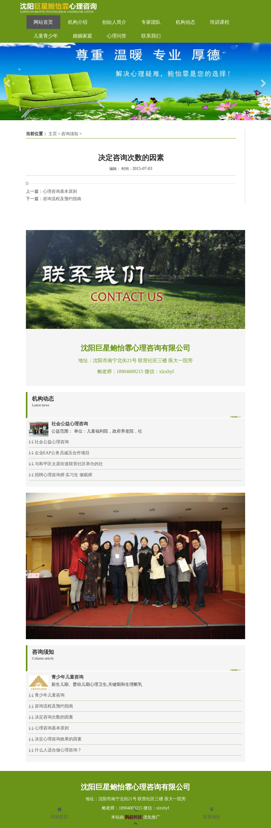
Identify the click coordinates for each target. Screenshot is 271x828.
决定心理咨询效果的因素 (58, 739)
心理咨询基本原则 (60, 191)
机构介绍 (77, 22)
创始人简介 (114, 22)
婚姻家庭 (82, 35)
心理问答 (116, 35)
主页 (52, 133)
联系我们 (151, 35)
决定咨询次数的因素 (54, 717)
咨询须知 (69, 133)
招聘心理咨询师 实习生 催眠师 (63, 475)
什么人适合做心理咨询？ (58, 750)
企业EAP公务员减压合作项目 (62, 453)
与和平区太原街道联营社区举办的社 (69, 464)
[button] (7, 81)
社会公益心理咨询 (52, 442)
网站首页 (43, 22)
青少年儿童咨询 (50, 695)
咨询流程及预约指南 (62, 198)
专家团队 (151, 22)
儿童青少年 (45, 35)
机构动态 (185, 22)
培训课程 (219, 22)
